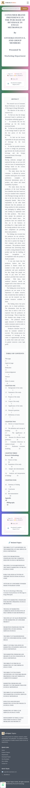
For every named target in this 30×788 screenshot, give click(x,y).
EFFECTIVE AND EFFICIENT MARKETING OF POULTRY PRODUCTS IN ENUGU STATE (14, 703)
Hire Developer (5, 759)
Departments (5, 754)
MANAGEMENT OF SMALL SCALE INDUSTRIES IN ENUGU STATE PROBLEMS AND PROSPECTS (13, 719)
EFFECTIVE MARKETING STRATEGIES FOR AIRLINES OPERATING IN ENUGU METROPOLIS (14, 601)
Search (25, 8)
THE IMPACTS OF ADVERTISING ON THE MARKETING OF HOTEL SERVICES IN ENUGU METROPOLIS (14, 694)
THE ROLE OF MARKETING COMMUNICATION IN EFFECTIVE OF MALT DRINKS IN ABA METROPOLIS (14, 610)
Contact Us (4, 763)
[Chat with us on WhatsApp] (3, 785)
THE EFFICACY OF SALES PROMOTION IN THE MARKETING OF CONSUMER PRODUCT (14, 620)
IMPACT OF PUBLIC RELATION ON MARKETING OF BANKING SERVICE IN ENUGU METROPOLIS (14, 647)
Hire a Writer (5, 761)
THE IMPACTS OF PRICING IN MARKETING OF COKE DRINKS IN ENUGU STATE (13, 665)
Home (3, 750)
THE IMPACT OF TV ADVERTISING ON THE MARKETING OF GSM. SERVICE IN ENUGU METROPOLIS (14, 549)
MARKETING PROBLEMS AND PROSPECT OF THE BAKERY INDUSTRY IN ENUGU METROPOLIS (14, 685)
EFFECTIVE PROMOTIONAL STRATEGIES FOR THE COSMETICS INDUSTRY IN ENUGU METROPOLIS (13, 558)
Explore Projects (6, 752)
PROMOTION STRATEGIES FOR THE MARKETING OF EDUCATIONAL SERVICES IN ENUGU (13, 629)
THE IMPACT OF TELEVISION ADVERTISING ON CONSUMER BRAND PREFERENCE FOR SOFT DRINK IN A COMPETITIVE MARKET (14, 675)
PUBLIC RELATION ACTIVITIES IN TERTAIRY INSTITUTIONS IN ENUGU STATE (14, 576)
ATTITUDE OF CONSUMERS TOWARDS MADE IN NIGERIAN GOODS (14, 584)
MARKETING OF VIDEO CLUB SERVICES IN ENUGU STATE (12, 711)
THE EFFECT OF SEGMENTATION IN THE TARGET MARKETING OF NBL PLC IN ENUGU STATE (14, 567)
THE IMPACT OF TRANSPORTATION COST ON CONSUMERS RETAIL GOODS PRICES (14, 638)
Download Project (6, 756)
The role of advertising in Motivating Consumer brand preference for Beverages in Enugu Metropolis (14, 592)
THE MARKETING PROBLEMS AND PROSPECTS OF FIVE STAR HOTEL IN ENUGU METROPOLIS (14, 656)
